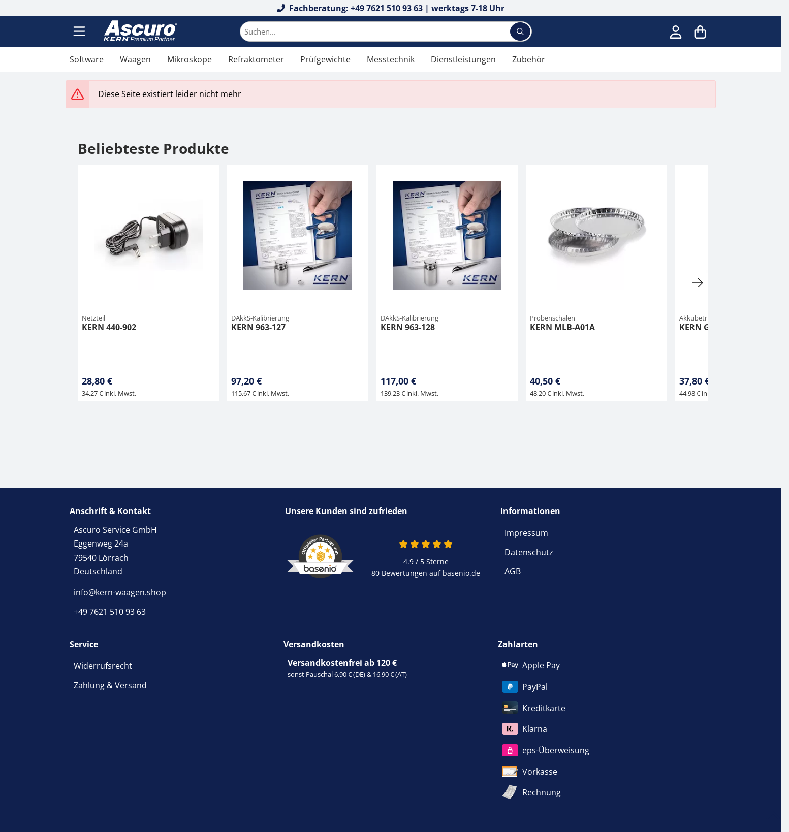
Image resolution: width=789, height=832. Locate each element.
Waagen (135, 59)
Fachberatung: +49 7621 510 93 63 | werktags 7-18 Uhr (391, 8)
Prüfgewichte (325, 59)
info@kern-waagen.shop (120, 592)
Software (87, 59)
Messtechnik (391, 59)
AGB (512, 571)
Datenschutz (528, 552)
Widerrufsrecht (103, 665)
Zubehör (528, 59)
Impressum (526, 532)
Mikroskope (189, 59)
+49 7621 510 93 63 (110, 611)
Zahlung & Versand (110, 685)
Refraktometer (256, 59)
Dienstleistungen (463, 59)
